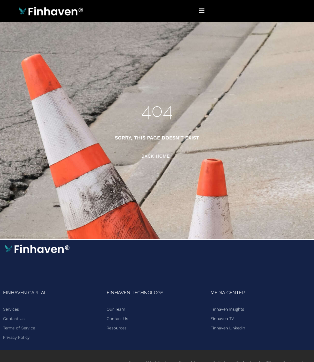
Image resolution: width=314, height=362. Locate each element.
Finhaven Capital (25, 293)
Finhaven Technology (135, 293)
